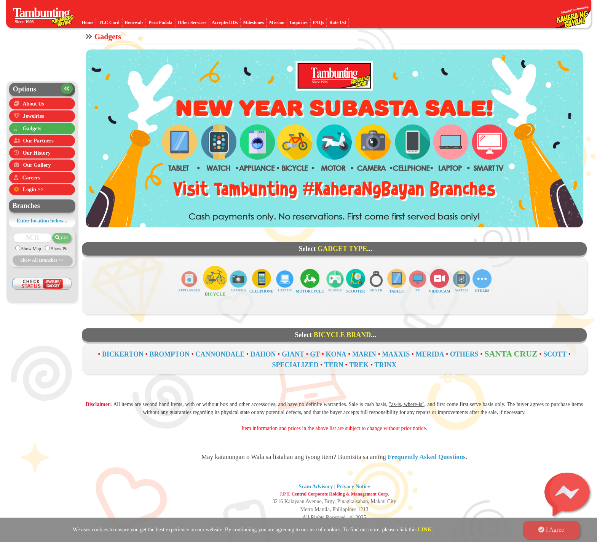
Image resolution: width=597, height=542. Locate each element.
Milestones (253, 22)
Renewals (134, 22)
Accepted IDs (225, 22)
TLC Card (109, 22)
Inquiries (299, 22)
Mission (276, 22)
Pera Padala (160, 22)
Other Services (192, 22)
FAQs (318, 22)
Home (88, 22)
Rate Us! (337, 22)
